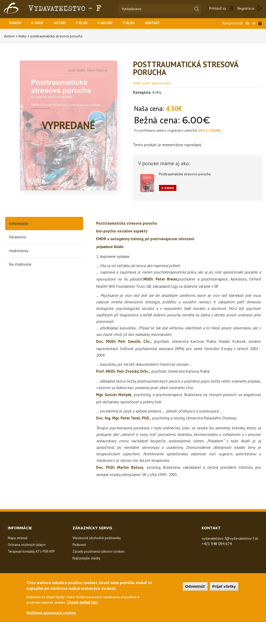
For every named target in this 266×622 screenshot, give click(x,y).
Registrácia (245, 8)
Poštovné (79, 544)
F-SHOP (40, 23)
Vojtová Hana (161, 83)
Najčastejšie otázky (86, 558)
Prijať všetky (224, 586)
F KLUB (87, 23)
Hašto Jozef (141, 83)
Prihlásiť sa (215, 8)
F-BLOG (137, 23)
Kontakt (163, 23)
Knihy (22, 36)
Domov (16, 23)
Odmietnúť (195, 586)
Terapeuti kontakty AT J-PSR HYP (31, 551)
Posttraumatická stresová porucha (59, 36)
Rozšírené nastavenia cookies (52, 612)
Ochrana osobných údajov (27, 544)
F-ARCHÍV (112, 23)
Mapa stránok (18, 538)
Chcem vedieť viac (82, 601)
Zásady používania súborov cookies (98, 551)
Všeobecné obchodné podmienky (96, 538)
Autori (64, 23)
